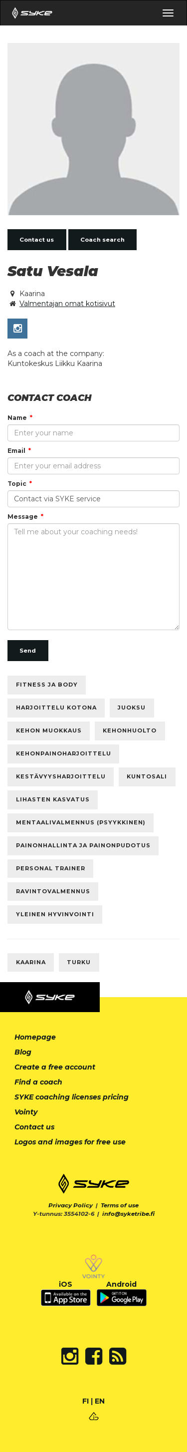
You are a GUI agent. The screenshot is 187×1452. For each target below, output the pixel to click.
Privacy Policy (70, 1205)
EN (100, 1401)
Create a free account (54, 1067)
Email (16, 450)
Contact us (36, 239)
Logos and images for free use (70, 1141)
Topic (16, 483)
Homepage (35, 1037)
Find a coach (38, 1082)
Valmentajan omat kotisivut (67, 303)
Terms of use (120, 1205)
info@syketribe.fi (128, 1213)
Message (22, 516)
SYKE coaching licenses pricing (71, 1096)
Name (17, 417)
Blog (22, 1052)
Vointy (25, 1111)
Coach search (102, 239)
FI (85, 1401)
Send (27, 650)
